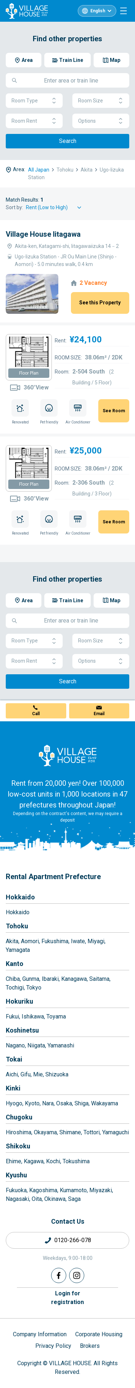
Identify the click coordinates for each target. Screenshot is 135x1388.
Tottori (92, 1132)
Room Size (100, 101)
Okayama (45, 1132)
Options (100, 121)
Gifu (26, 1074)
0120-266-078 (72, 1240)
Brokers (90, 1345)
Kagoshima (43, 1190)
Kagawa (34, 1161)
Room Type (34, 101)
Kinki (13, 1088)
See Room (114, 410)
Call (36, 713)
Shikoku (18, 1146)
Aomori (30, 941)
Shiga (82, 1103)
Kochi (53, 1161)
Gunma (30, 978)
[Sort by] (55, 207)
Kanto (14, 963)
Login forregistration (67, 1297)
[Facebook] (58, 1275)
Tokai (14, 1059)
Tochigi (15, 987)
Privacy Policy (53, 1345)
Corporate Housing (98, 1334)
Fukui (12, 1016)
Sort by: (14, 207)
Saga (74, 1198)
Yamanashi (61, 1045)
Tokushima (76, 1161)
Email (99, 713)
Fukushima (54, 941)
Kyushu (16, 1175)
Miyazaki (100, 1190)
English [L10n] (97, 10)
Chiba (13, 978)
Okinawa (55, 1198)
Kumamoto (73, 1190)
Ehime (13, 1161)
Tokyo (33, 987)
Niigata (36, 1045)
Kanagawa (74, 978)
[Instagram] (76, 1275)
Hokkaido (20, 897)
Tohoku (17, 926)
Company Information (40, 1334)
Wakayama (104, 1103)
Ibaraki (50, 978)
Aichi (12, 1074)
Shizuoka (56, 1074)
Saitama (99, 978)
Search (67, 141)
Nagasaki (17, 1198)
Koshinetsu (22, 1030)
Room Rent (34, 121)
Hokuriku (19, 1001)
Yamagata (18, 949)
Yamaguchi (115, 1132)
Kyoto (32, 1103)
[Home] (67, 755)
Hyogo (14, 1103)
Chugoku (19, 1117)
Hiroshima (18, 1132)
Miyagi (95, 941)
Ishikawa (33, 1016)
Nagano (15, 1045)
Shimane (70, 1132)
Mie (38, 1074)
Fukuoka (16, 1190)
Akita (12, 941)
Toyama (56, 1016)
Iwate (78, 941)
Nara (48, 1103)
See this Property (100, 302)
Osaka (64, 1103)
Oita (37, 1198)
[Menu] (123, 11)
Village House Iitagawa (43, 234)
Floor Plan (29, 373)
